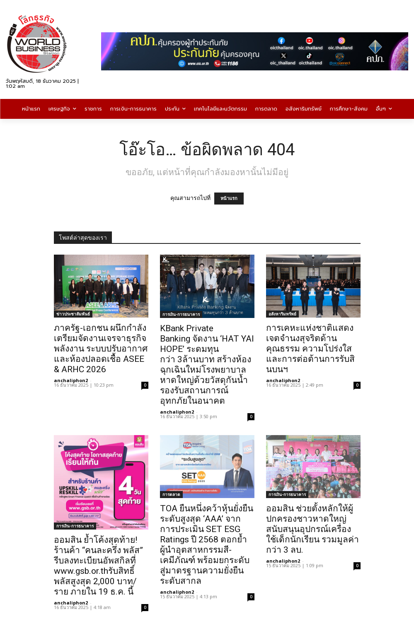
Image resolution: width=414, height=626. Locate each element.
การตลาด (171, 494)
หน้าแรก (228, 198)
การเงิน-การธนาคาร (181, 314)
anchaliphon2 (71, 380)
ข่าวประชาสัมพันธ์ (73, 314)
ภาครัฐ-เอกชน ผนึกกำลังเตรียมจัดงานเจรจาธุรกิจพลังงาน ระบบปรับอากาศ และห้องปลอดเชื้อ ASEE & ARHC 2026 (101, 348)
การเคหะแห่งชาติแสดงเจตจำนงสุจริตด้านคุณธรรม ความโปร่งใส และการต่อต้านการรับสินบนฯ (310, 348)
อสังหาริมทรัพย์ (282, 314)
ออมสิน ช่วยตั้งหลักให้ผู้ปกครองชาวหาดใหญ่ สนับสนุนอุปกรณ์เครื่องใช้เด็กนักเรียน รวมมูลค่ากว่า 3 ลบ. (312, 529)
